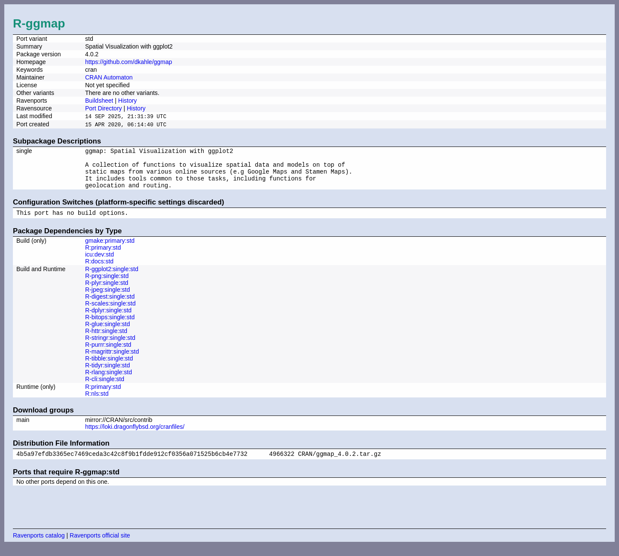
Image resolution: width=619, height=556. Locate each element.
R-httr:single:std (106, 339)
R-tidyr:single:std (107, 373)
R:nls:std (96, 402)
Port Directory (103, 108)
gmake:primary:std (110, 249)
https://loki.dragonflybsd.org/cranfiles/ (134, 435)
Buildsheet (99, 100)
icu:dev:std (99, 263)
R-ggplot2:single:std (111, 277)
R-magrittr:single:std (112, 360)
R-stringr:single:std (110, 346)
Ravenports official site (100, 545)
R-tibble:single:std (109, 367)
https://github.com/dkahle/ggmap (128, 61)
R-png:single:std (107, 284)
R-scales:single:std (110, 312)
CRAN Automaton (109, 77)
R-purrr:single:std (108, 353)
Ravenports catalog (39, 545)
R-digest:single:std (110, 305)
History (127, 100)
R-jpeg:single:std (107, 298)
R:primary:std (103, 256)
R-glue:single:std (107, 332)
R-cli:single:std (104, 387)
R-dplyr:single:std (108, 318)
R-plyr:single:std (106, 291)
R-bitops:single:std (110, 325)
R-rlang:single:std (108, 380)
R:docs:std (99, 269)
